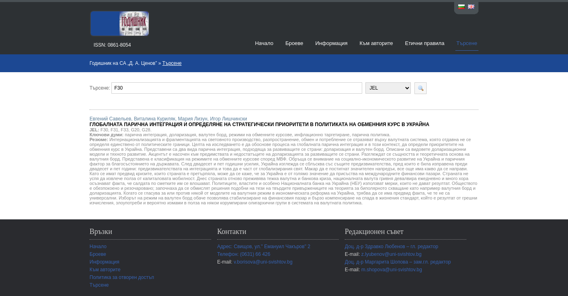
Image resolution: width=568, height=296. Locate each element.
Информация (331, 43)
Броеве (294, 43)
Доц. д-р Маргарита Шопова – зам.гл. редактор (398, 262)
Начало (264, 43)
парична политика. (371, 134)
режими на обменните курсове (260, 134)
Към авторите (376, 43)
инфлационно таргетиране (322, 134)
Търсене (467, 43)
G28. (147, 129)
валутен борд (212, 134)
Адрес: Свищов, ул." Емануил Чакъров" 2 (263, 246)
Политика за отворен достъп (122, 277)
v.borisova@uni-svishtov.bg (263, 262)
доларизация (182, 134)
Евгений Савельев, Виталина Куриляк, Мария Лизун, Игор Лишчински (259, 121)
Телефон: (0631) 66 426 (243, 254)
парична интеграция (146, 134)
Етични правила (424, 43)
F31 (114, 129)
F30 (104, 129)
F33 (124, 129)
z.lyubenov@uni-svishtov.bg (391, 254)
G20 (135, 129)
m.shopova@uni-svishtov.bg (391, 269)
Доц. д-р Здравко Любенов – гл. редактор (391, 246)
